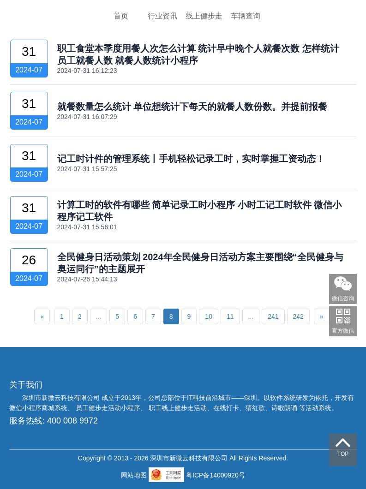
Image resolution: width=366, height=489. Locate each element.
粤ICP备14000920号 (215, 475)
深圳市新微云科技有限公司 (62, 397)
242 (298, 316)
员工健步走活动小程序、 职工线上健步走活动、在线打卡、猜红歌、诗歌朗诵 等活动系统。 (207, 407)
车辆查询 (245, 16)
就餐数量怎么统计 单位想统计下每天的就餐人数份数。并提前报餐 (192, 106)
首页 (121, 16)
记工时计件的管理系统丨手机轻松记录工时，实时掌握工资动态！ (191, 159)
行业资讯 (162, 16)
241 (273, 316)
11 (230, 316)
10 (208, 316)
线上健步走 (204, 16)
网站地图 (135, 475)
